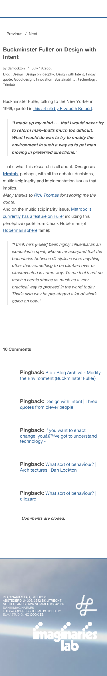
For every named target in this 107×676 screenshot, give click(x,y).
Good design (24, 79)
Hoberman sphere (20, 230)
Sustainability (64, 79)
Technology (87, 79)
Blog (6, 74)
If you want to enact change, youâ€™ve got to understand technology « (58, 436)
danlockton (16, 68)
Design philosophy (39, 74)
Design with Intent (70, 74)
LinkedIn (83, 583)
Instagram (53, 583)
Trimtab (9, 85)
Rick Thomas (46, 195)
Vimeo (68, 583)
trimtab (10, 173)
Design (18, 74)
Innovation (44, 79)
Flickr (38, 583)
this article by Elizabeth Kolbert (62, 108)
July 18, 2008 (42, 68)
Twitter (8, 583)
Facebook (23, 583)
